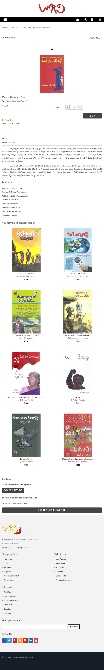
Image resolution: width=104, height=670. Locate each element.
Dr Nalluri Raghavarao (12, 101)
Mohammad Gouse (27, 276)
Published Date (8, 208)
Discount (59, 572)
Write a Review (10, 38)
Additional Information (64, 580)
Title (4, 188)
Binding (5, 204)
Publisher (6, 196)
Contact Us (8, 605)
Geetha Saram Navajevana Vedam (78, 335)
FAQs (6, 563)
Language (6, 215)
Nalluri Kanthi (27, 400)
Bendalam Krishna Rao (79, 276)
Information (60, 563)
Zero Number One (26, 273)
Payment (7, 567)
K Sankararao (27, 338)
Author (5, 192)
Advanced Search (11, 601)
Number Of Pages (9, 211)
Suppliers (7, 609)
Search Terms (9, 596)
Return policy (9, 580)
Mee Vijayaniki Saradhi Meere (26, 335)
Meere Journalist (78, 273)
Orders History (61, 576)
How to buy (8, 559)
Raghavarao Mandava (79, 338)
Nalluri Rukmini (79, 400)
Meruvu (78, 397)
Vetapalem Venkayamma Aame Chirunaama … (26, 397)
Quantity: (59, 107)
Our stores (8, 613)
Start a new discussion (52, 510)
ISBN (4, 200)
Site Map (7, 592)
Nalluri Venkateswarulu (79, 462)
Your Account (61, 559)
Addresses (60, 567)
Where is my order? (11, 576)
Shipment (7, 572)
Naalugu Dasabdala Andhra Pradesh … (77, 459)
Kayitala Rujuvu (26, 459)
